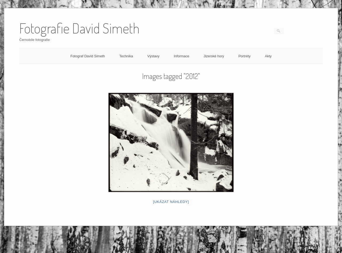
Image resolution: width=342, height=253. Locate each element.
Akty (268, 56)
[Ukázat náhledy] (171, 202)
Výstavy (153, 56)
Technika (126, 56)
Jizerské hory (214, 56)
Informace (181, 56)
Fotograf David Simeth (87, 56)
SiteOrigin (178, 242)
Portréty (244, 56)
